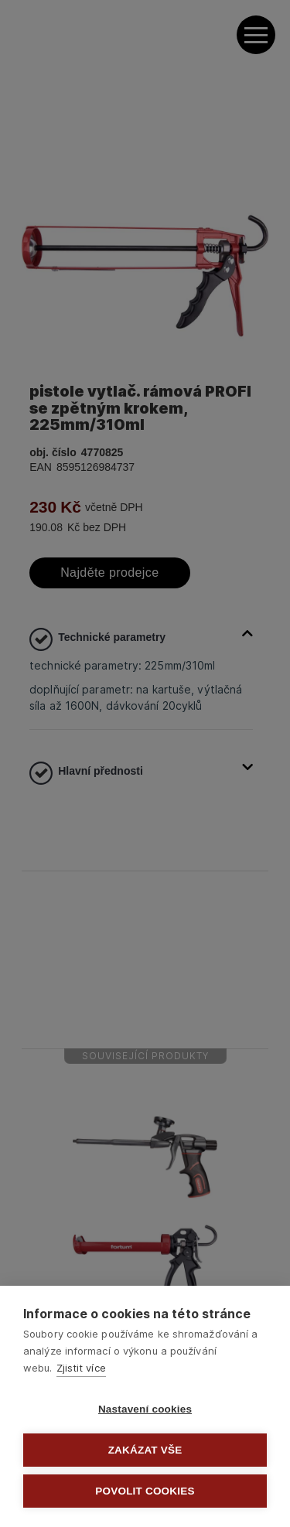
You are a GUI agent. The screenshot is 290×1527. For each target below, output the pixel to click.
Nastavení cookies (145, 1409)
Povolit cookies (144, 1491)
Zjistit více (81, 1368)
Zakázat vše (145, 1450)
